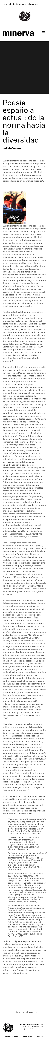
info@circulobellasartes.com (31, 1029)
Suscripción (27, 1037)
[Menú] (43, 33)
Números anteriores (12, 1037)
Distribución (40, 1037)
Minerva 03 (31, 1012)
